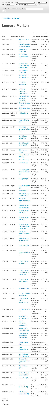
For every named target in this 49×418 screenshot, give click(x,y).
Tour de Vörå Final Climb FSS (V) (24, 361)
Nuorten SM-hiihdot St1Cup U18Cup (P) (24, 65)
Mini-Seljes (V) (24, 113)
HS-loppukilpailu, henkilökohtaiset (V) (24, 172)
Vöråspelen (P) (24, 288)
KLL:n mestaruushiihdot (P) (24, 252)
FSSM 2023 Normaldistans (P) (23, 56)
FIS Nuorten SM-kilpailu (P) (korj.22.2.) (24, 98)
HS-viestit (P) (23, 163)
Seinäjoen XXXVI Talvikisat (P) (24, 233)
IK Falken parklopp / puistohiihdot (23, 91)
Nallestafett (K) (24, 245)
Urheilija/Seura (21, 9)
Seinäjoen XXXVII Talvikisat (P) (24, 200)
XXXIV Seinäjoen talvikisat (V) (23, 323)
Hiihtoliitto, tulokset (11, 18)
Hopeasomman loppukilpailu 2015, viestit (24, 335)
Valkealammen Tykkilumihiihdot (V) (24, 240)
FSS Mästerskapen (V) (23, 349)
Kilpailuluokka (19, 4)
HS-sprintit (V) (23, 179)
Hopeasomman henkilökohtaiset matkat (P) (24, 226)
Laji (36, 2)
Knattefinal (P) (23, 378)
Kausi (4, 4)
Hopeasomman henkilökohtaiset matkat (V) (24, 272)
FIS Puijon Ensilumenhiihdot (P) (24, 129)
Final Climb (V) (24, 160)
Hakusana (14, 2)
